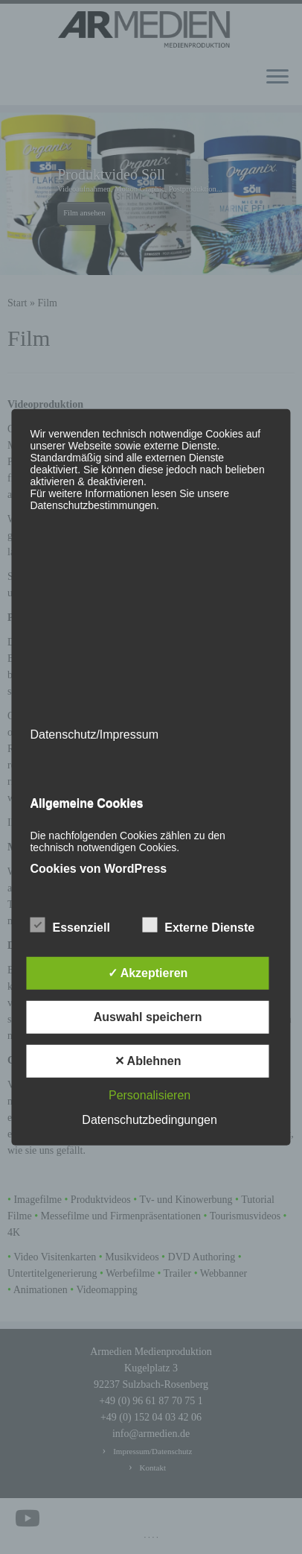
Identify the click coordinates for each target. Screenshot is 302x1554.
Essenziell (69, 925)
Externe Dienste (198, 925)
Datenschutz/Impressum (94, 733)
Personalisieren (149, 1095)
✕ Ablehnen (148, 1061)
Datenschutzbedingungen (149, 1120)
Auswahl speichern (148, 1017)
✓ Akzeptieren (148, 973)
